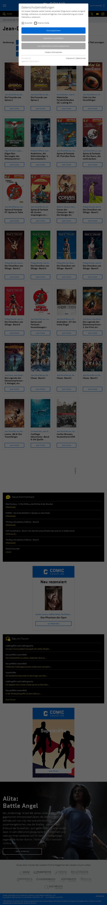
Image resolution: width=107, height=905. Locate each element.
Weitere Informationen (53, 52)
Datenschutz (81, 58)
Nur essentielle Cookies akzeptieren (53, 46)
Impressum (70, 58)
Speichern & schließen (53, 38)
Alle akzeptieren (53, 30)
